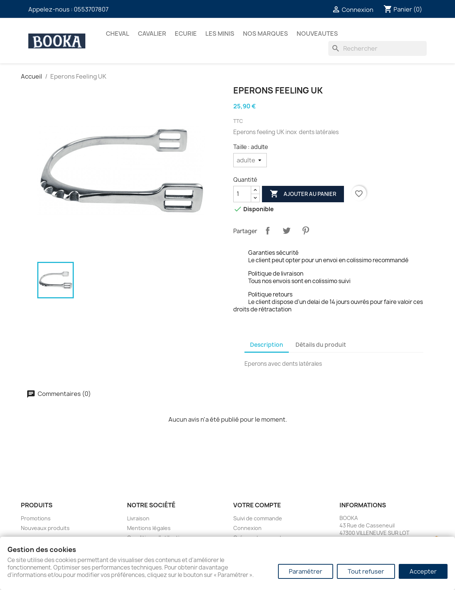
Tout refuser (366, 571)
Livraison (138, 518)
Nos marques (265, 33)
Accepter (423, 571)
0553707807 (91, 9)
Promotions (36, 518)
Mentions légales (149, 528)
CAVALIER (152, 33)
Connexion (247, 528)
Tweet (286, 230)
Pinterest (305, 230)
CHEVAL (117, 33)
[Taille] (250, 160)
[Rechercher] (377, 48)
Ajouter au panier (303, 194)
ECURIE (186, 33)
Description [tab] (266, 345)
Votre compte (257, 505)
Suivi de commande (257, 518)
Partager (267, 230)
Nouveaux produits (45, 528)
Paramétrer (305, 571)
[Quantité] (242, 194)
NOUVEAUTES (317, 33)
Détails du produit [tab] (321, 345)
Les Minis (219, 33)
